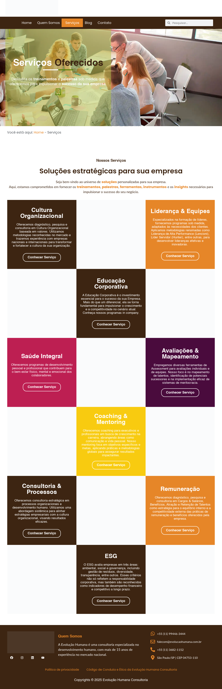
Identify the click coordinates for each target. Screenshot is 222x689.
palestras (110, 187)
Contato (104, 22)
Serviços (72, 22)
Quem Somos (48, 22)
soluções (109, 182)
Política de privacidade (62, 669)
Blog (88, 22)
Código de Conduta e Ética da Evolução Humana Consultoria (131, 669)
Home (27, 22)
